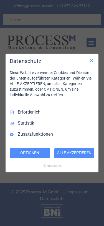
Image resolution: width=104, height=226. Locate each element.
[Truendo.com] (52, 166)
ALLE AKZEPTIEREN (74, 153)
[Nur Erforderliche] (91, 60)
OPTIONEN (29, 153)
